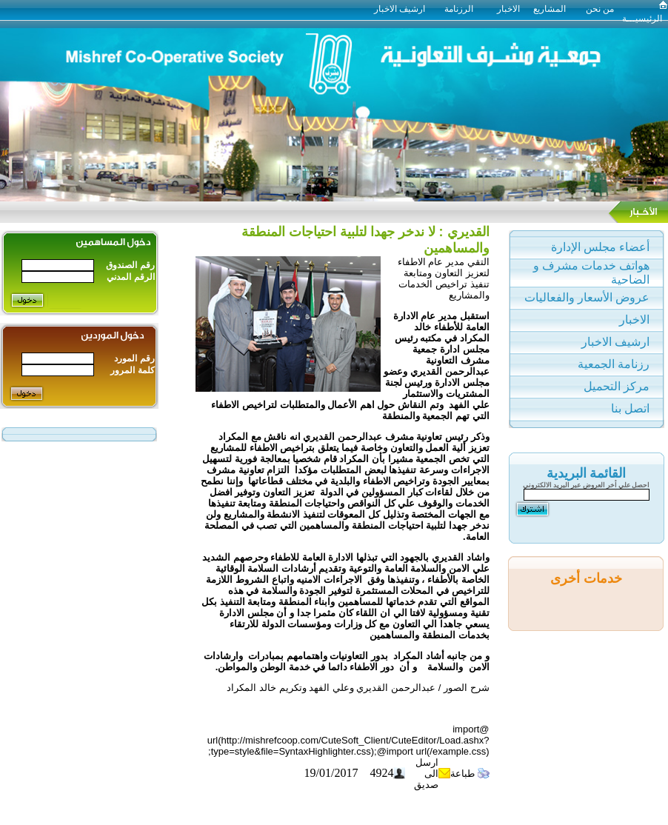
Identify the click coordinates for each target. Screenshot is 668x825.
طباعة (464, 773)
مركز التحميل (616, 386)
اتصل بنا (630, 408)
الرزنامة (458, 9)
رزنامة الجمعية (613, 364)
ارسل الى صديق (426, 773)
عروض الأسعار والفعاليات (586, 297)
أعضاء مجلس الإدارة (600, 247)
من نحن (600, 9)
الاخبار (508, 9)
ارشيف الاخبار (404, 9)
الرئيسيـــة (642, 18)
